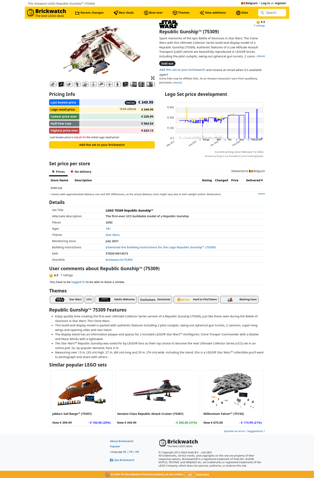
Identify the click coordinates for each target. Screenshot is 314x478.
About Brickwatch (121, 441)
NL (125, 452)
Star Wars (113, 235)
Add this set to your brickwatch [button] (182, 70)
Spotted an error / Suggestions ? (244, 431)
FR (131, 452)
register (280, 3)
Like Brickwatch (122, 460)
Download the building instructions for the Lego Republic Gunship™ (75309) (161, 247)
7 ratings (259, 25)
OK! (190, 474)
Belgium (250, 3)
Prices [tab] (58, 171)
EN (137, 452)
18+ (108, 228)
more (261, 56)
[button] (152, 77)
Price (235, 180)
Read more (202, 474)
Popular (115, 446)
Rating (207, 180)
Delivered (253, 180)
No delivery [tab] (81, 171)
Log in (265, 3)
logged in (78, 282)
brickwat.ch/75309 (119, 260)
